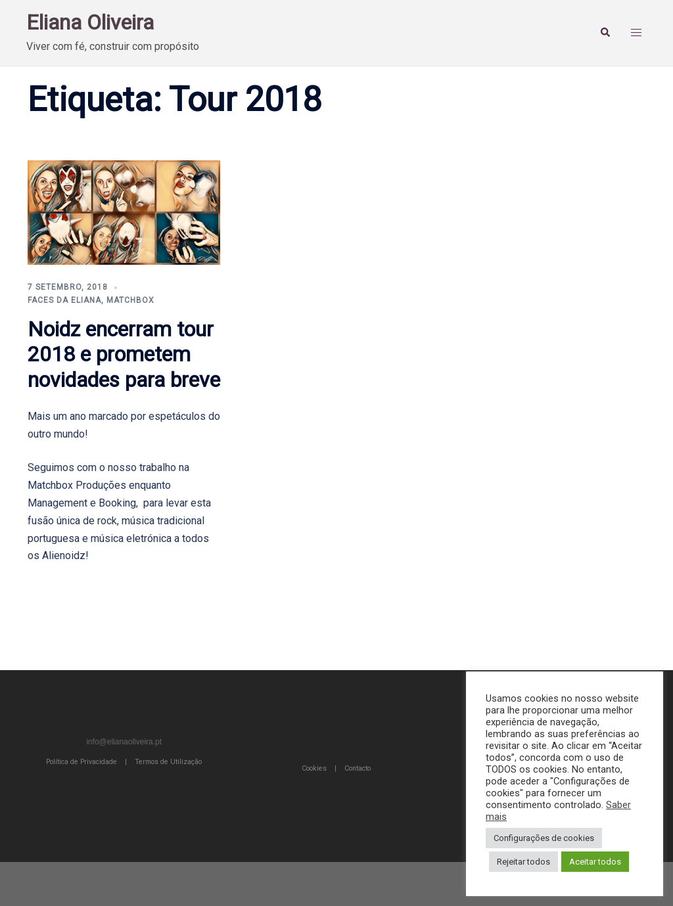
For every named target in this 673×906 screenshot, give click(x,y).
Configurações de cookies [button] (544, 838)
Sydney (214, 883)
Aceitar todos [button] (595, 862)
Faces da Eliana (64, 300)
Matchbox (130, 300)
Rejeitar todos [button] (523, 862)
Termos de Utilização (168, 762)
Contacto (357, 768)
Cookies (314, 768)
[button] (607, 33)
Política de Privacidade (81, 762)
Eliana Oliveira (90, 22)
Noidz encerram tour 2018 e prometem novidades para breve (124, 354)
